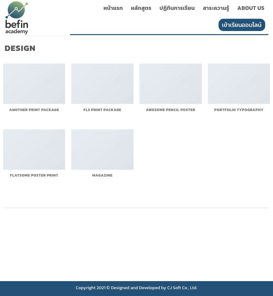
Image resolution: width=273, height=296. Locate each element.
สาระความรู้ (216, 8)
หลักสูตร (141, 8)
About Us (250, 8)
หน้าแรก (113, 8)
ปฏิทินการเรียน (177, 8)
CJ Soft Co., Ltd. (182, 287)
